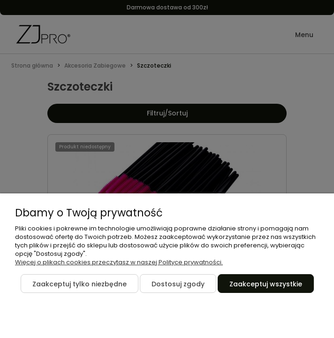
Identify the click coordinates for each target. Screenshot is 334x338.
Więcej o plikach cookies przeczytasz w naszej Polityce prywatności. (119, 262)
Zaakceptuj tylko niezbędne (79, 284)
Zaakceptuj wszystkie (265, 284)
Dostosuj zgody (178, 284)
